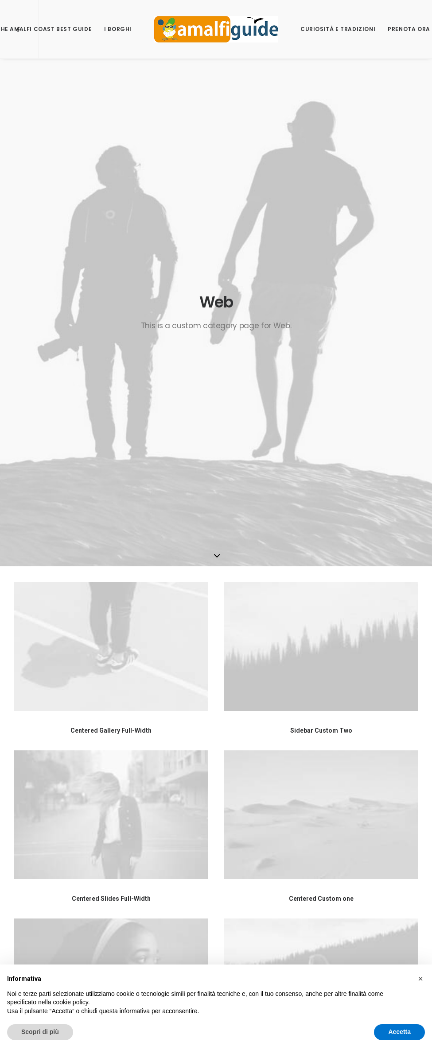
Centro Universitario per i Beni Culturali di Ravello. (208, 928)
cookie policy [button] (70, 1002)
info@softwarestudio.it (193, 814)
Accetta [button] (399, 1031)
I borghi (118, 29)
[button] (420, 979)
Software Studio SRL (44, 784)
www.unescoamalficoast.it (212, 905)
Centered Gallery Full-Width (111, 358)
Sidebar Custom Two (321, 358)
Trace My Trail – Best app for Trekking (360, 826)
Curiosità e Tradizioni (337, 29)
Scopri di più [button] (40, 1031)
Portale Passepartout (336, 811)
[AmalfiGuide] (216, 29)
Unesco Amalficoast (334, 798)
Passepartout (77, 885)
